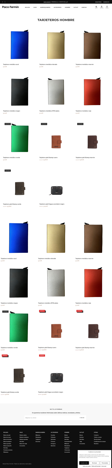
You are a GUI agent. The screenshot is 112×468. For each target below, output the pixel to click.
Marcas (84, 7)
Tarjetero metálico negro (11, 111)
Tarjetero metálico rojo (83, 111)
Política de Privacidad (96, 466)
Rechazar (94, 463)
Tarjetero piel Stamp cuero (48, 157)
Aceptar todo (84, 463)
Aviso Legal (103, 466)
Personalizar (105, 463)
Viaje (35, 7)
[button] (96, 6)
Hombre (68, 7)
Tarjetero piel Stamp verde (12, 204)
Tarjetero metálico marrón (85, 64)
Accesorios (58, 7)
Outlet (76, 7)
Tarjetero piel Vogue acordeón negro (51, 204)
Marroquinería (45, 7)
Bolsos (28, 7)
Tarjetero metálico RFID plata (49, 111)
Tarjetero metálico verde (11, 157)
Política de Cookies (87, 466)
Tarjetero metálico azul (11, 64)
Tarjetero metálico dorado (48, 64)
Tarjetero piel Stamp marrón (85, 157)
